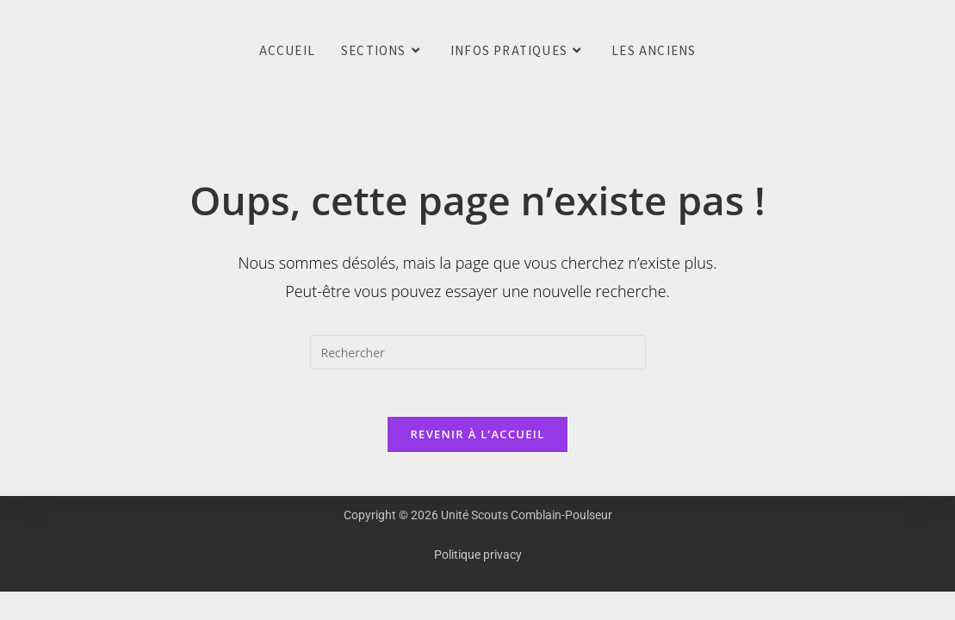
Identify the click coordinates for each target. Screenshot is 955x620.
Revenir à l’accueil (477, 439)
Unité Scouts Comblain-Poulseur (26, 51)
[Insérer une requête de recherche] (478, 352)
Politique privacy (478, 559)
